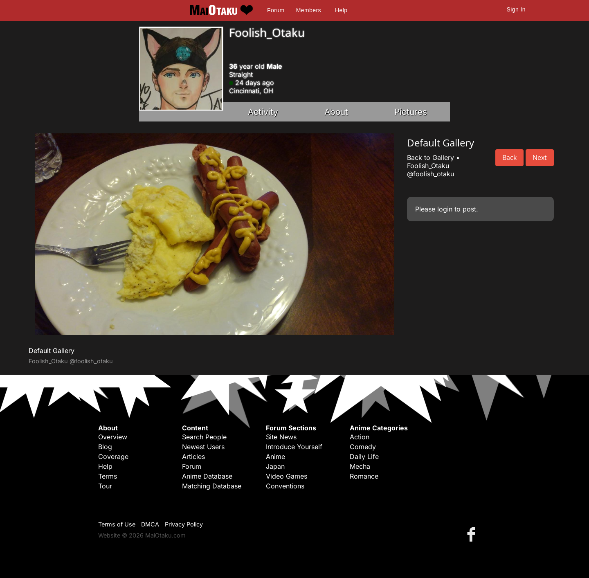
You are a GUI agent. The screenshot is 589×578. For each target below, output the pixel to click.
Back (509, 157)
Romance (364, 476)
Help (341, 10)
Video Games (286, 476)
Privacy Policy (184, 524)
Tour (105, 486)
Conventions (285, 486)
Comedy (363, 447)
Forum (275, 10)
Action (359, 437)
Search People (204, 437)
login (444, 209)
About (336, 112)
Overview (112, 437)
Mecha (360, 466)
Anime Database (207, 476)
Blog (105, 447)
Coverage (113, 456)
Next (540, 157)
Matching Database (211, 486)
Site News (281, 437)
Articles (193, 456)
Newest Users (203, 447)
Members (308, 10)
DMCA (150, 524)
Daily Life (364, 456)
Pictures (410, 112)
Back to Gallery (430, 157)
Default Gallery (51, 350)
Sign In (516, 9)
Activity (263, 112)
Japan (275, 466)
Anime (275, 456)
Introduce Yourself (294, 447)
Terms (107, 476)
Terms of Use (116, 524)
